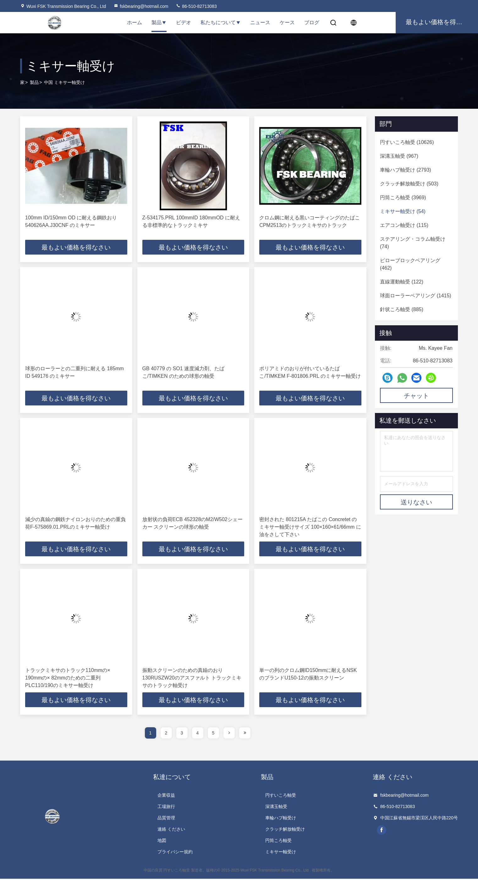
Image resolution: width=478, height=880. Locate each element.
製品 (159, 22)
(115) (404, 225)
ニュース (260, 22)
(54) (403, 211)
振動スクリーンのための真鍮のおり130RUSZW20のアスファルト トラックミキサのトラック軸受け (192, 678)
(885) (401, 309)
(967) (399, 156)
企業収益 (166, 796)
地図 (161, 841)
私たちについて (221, 22)
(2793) (405, 170)
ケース (287, 22)
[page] (229, 734)
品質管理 (166, 819)
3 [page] (182, 734)
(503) (409, 183)
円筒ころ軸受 (278, 841)
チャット (416, 395)
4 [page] (197, 734)
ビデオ (183, 22)
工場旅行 (166, 807)
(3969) (403, 197)
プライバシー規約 (175, 852)
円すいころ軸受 (280, 796)
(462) (410, 264)
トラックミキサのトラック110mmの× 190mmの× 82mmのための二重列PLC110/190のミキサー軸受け (67, 678)
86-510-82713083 (196, 6)
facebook (382, 831)
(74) (412, 242)
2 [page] (166, 734)
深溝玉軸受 (276, 807)
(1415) (415, 295)
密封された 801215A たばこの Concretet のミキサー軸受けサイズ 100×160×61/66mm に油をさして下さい (310, 527)
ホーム (134, 22)
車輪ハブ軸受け (280, 819)
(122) (401, 281)
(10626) (407, 142)
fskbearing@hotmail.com (140, 6)
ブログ (311, 22)
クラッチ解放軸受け (285, 830)
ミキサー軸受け (280, 852)
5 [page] (213, 734)
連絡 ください (171, 830)
